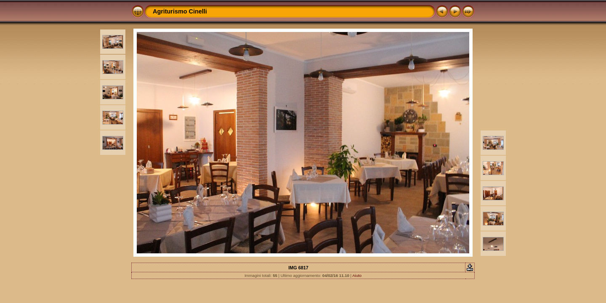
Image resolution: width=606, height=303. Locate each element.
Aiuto (356, 275)
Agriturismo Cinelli (180, 11)
